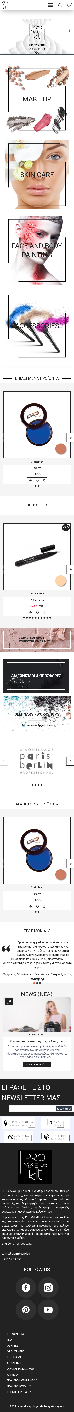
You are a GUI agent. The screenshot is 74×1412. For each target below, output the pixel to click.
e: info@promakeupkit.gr (16, 1253)
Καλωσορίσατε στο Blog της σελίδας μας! (37, 1041)
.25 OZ (37, 468)
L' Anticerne (37, 600)
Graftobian (37, 461)
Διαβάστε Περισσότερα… (17, 1243)
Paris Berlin (37, 593)
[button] (35, 486)
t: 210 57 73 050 (11, 1259)
